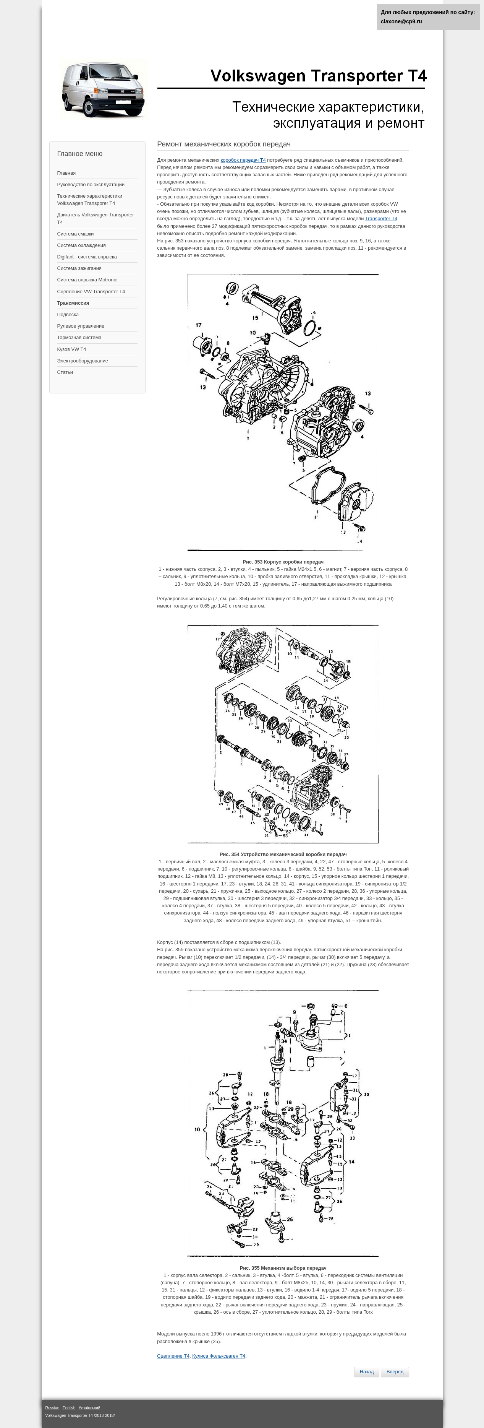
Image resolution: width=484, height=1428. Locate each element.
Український (89, 1408)
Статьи (65, 372)
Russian (52, 1408)
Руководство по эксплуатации (91, 184)
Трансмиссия (73, 303)
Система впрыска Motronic (87, 280)
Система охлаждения (81, 245)
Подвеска (68, 314)
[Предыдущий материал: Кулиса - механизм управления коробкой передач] (367, 1372)
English (69, 1408)
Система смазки (75, 234)
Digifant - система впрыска (87, 257)
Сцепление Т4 (173, 1356)
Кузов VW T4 (71, 349)
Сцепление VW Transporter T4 (91, 291)
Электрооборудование (82, 361)
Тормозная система (79, 337)
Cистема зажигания (79, 268)
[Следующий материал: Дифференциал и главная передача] (395, 1372)
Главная (66, 173)
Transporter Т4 (381, 218)
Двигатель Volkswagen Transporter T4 (95, 218)
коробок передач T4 (243, 160)
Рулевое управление (81, 326)
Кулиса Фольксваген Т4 (218, 1356)
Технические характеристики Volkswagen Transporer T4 (90, 199)
